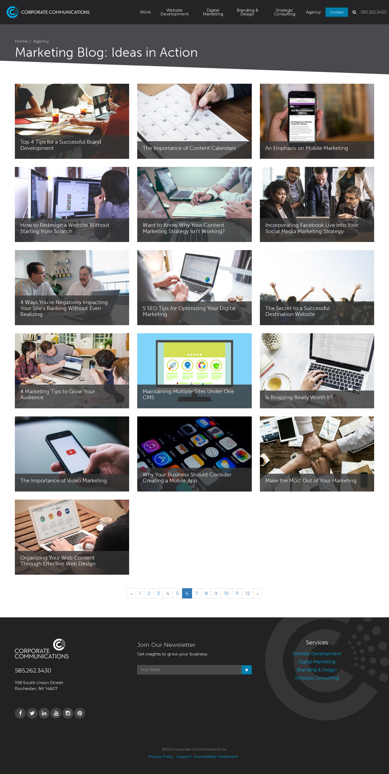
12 (248, 593)
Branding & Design (247, 12)
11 (237, 593)
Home (21, 41)
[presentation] (178, 687)
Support (183, 756)
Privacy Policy (160, 756)
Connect (337, 12)
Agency (313, 12)
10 (226, 593)
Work (145, 12)
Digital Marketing (213, 12)
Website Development (174, 12)
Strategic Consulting (284, 12)
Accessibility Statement (216, 756)
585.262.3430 (374, 12)
